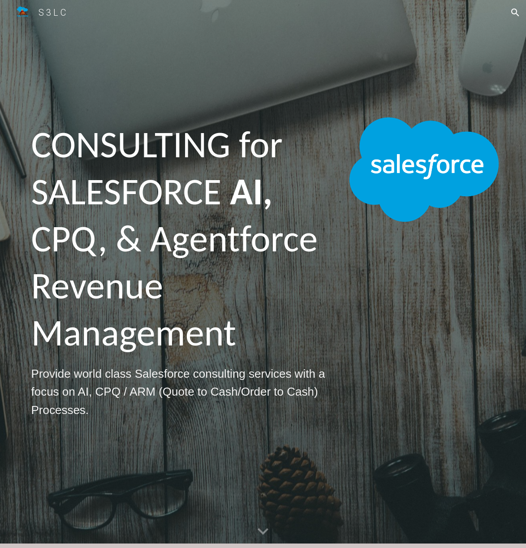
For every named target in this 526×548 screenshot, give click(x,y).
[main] (182, 274)
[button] (515, 12)
